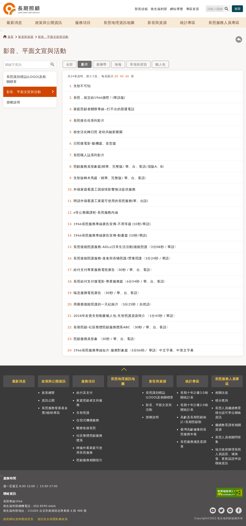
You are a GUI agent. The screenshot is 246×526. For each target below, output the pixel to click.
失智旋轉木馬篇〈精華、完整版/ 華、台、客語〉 (108, 177)
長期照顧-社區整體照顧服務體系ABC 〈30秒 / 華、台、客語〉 (119, 327)
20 (117, 76)
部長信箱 (141, 9)
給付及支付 (84, 392)
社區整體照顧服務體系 (89, 438)
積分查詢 (221, 400)
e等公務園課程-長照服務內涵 (93, 212)
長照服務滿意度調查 (193, 444)
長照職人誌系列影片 (86, 155)
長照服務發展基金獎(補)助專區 (55, 410)
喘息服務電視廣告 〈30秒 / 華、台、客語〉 (104, 292)
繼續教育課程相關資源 (228, 427)
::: (1, 2)
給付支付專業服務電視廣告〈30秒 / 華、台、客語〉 (111, 269)
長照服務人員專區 (224, 22)
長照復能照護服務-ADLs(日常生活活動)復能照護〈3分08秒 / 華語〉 (123, 246)
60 (128, 76)
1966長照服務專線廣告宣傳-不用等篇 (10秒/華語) (109, 223)
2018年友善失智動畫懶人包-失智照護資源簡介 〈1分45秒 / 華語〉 (122, 315)
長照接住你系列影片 (86, 120)
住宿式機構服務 (87, 420)
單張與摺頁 (138, 64)
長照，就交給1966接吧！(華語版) (96, 97)
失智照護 (82, 412)
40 (122, 76)
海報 (118, 64)
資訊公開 (48, 400)
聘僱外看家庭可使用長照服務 (89, 450)
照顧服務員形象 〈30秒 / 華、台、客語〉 (102, 338)
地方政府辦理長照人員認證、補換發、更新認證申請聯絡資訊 (228, 456)
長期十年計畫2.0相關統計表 (194, 407)
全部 (69, 64)
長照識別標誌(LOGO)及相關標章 (26, 79)
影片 (84, 64)
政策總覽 (48, 392)
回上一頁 (239, 39)
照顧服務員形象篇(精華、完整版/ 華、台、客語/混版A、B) (116, 166)
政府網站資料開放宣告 (18, 519)
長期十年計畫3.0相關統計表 (194, 395)
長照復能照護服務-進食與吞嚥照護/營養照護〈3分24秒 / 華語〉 (120, 258)
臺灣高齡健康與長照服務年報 (193, 431)
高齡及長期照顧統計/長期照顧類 (193, 419)
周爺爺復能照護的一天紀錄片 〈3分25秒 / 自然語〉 (110, 304)
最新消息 (14, 22)
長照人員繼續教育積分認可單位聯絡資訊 (228, 412)
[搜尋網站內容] (218, 8)
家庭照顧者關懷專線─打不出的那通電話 (101, 109)
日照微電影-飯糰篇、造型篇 (92, 143)
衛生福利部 (159, 9)
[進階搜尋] (237, 8)
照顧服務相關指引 (89, 460)
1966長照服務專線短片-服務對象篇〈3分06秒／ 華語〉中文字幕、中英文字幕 (131, 350)
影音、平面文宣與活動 (53, 36)
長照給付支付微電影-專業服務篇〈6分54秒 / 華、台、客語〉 (118, 281)
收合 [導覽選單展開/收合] (124, 369)
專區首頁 (192, 9)
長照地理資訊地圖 (119, 22)
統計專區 (187, 22)
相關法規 (221, 392)
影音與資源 (157, 22)
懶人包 (160, 64)
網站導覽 (176, 9)
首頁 (11, 36)
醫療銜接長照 (86, 428)
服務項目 (83, 22)
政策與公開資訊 (48, 22)
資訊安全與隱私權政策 (52, 519)
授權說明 (13, 102)
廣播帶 (101, 64)
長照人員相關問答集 (228, 439)
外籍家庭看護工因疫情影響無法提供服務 (102, 189)
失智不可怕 (79, 85)
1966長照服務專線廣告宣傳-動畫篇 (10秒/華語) (107, 235)
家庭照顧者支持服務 (89, 402)
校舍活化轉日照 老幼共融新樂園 (95, 131)
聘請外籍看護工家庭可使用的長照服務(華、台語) (108, 200)
